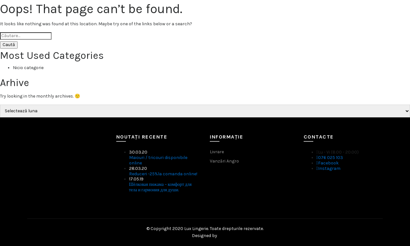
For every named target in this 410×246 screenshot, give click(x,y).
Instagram (328, 168)
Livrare (217, 152)
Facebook (327, 163)
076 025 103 (329, 157)
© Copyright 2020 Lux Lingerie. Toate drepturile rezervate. (205, 228)
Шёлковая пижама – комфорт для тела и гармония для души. (160, 187)
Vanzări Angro (224, 161)
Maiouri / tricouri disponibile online (158, 160)
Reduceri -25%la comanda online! (163, 174)
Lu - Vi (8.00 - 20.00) (337, 152)
